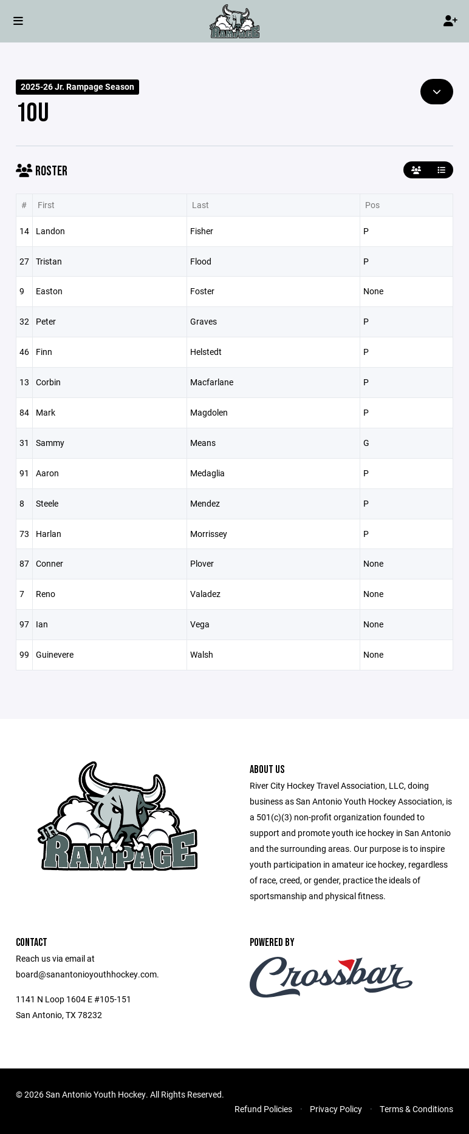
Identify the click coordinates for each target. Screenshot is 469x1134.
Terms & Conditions (416, 1109)
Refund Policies (263, 1109)
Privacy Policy (336, 1109)
